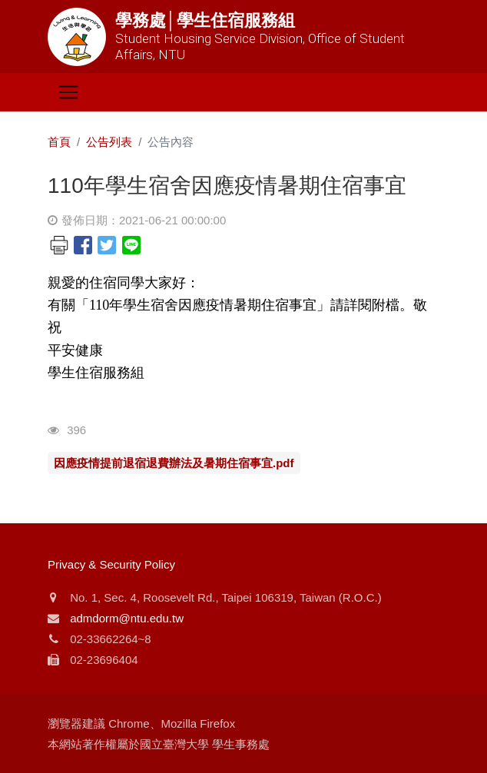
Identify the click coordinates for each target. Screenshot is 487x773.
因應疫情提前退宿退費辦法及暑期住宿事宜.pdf (174, 462)
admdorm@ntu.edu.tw (127, 618)
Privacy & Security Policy (111, 564)
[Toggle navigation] (68, 92)
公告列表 (109, 141)
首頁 (59, 141)
